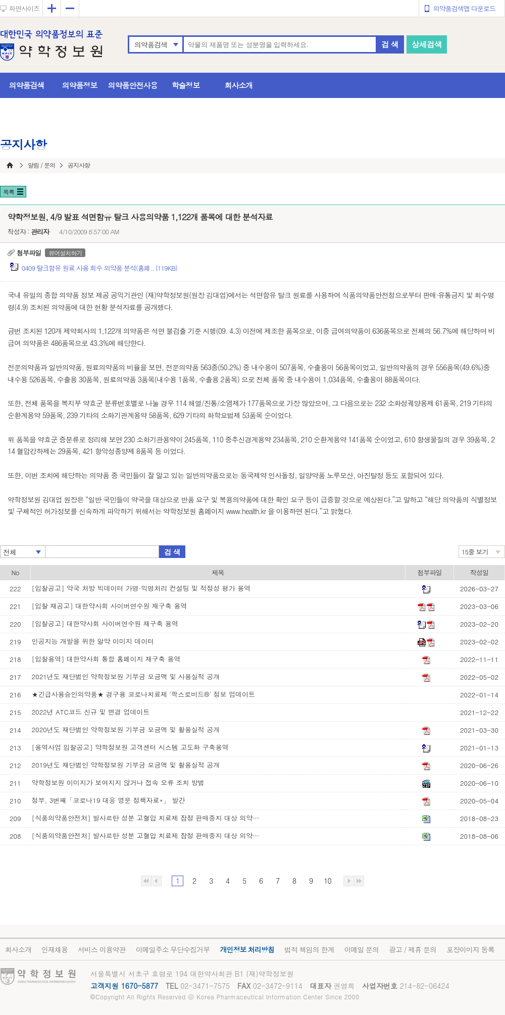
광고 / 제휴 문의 (412, 949)
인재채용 (54, 949)
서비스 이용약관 (102, 949)
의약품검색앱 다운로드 (464, 8)
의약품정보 (79, 85)
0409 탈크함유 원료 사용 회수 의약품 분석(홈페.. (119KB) (99, 268)
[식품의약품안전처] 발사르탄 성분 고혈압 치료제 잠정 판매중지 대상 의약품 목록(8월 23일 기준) (148, 818)
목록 (8, 191)
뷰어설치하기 (65, 252)
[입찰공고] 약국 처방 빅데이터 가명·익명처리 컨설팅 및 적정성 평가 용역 (141, 588)
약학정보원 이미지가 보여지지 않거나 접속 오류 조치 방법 (118, 782)
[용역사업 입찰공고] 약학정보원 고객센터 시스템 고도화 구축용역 (130, 747)
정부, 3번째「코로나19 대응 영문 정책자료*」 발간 (108, 800)
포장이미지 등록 (470, 949)
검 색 (389, 44)
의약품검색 (150, 44)
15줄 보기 (475, 551)
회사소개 (239, 85)
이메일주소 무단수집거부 (173, 949)
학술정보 (186, 85)
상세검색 (427, 44)
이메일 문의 (361, 949)
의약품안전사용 (133, 85)
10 (327, 881)
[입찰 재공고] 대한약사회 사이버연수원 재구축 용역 (109, 605)
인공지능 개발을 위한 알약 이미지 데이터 (93, 641)
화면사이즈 (24, 8)
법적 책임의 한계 (309, 949)
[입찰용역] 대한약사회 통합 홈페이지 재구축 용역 (106, 658)
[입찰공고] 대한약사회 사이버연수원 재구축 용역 (105, 623)
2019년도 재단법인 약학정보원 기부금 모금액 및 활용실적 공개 (126, 764)
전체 (9, 552)
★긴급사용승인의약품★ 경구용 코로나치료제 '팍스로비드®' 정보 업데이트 (143, 694)
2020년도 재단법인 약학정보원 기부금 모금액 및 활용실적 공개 (126, 729)
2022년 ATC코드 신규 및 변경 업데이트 (91, 711)
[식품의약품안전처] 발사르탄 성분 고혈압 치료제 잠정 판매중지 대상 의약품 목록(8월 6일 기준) (148, 835)
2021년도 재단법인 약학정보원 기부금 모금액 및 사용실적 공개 (126, 676)
